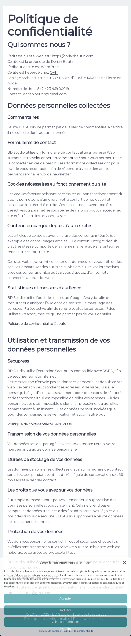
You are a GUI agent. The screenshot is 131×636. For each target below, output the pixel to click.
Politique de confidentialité (78, 630)
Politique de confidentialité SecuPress (39, 424)
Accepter (65, 598)
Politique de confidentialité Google (36, 324)
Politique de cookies (49, 630)
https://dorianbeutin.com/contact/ (51, 158)
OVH (54, 72)
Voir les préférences (65, 621)
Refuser (65, 610)
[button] (125, 562)
